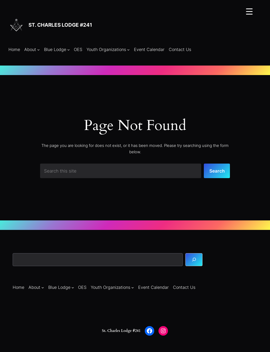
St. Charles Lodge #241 (60, 25)
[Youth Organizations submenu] (128, 49)
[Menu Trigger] (249, 11)
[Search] (193, 259)
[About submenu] (38, 49)
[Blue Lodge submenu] (68, 49)
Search (217, 171)
